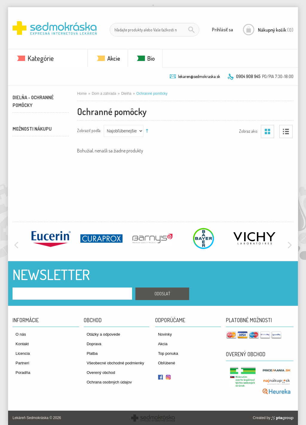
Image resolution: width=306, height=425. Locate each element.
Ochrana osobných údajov (109, 382)
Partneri (22, 363)
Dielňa (126, 93)
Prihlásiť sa (222, 30)
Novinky (165, 334)
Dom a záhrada (104, 93)
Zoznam (286, 131)
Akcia (163, 344)
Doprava (94, 344)
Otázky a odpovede (103, 334)
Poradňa (23, 372)
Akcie (113, 58)
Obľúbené (166, 363)
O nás (21, 334)
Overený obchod (101, 372)
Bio (151, 58)
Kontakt (22, 344)
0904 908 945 (248, 76)
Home (82, 93)
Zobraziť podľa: (89, 130)
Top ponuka (168, 353)
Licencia (23, 353)
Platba (92, 353)
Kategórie (40, 58)
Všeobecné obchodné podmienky (115, 363)
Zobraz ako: (248, 130)
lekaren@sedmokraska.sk (199, 76)
